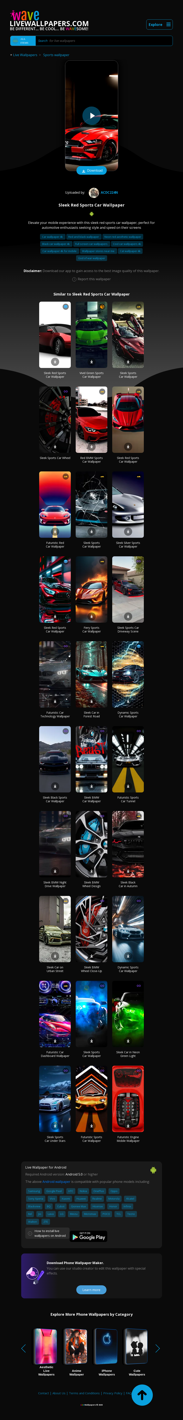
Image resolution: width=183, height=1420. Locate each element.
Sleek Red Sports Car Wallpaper (55, 375)
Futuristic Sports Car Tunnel (128, 799)
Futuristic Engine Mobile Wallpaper (128, 1139)
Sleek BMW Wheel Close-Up (91, 969)
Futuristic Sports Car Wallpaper (91, 1139)
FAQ (129, 1393)
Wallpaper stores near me (98, 251)
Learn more (91, 1290)
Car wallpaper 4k (52, 237)
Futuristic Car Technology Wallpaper (55, 714)
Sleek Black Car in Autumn (128, 884)
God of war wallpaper (91, 258)
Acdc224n (103, 192)
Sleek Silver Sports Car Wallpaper (128, 544)
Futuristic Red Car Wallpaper (55, 544)
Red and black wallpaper (84, 237)
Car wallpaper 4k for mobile (59, 251)
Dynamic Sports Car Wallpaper (128, 714)
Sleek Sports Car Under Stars (55, 1139)
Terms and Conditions (84, 1393)
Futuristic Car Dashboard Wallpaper (55, 1054)
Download (92, 170)
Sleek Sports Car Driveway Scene (128, 629)
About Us (58, 1393)
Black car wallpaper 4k (56, 244)
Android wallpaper (56, 1181)
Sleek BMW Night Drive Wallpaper (55, 884)
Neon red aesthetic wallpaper (122, 237)
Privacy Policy (112, 1393)
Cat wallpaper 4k (130, 251)
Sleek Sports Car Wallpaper (128, 375)
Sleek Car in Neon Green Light (128, 1054)
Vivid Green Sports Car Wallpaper (92, 375)
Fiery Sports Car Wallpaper (91, 629)
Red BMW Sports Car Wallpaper (91, 459)
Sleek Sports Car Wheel (55, 458)
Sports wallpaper (56, 55)
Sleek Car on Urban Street (55, 969)
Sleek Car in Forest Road (91, 714)
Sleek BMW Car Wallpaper (91, 799)
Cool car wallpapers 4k (127, 244)
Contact (43, 1393)
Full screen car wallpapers (91, 244)
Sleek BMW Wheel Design (91, 884)
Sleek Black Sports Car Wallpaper (55, 799)
